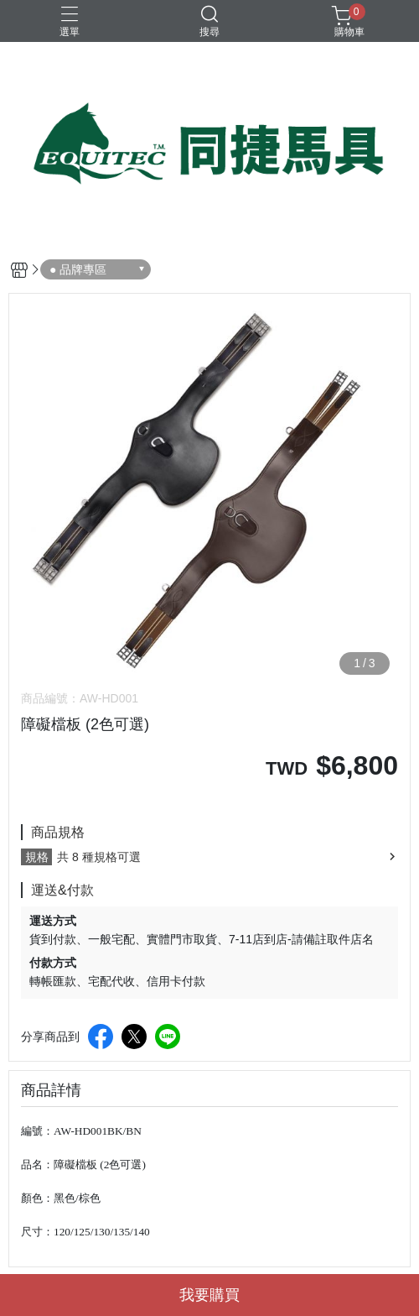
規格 (37, 857)
